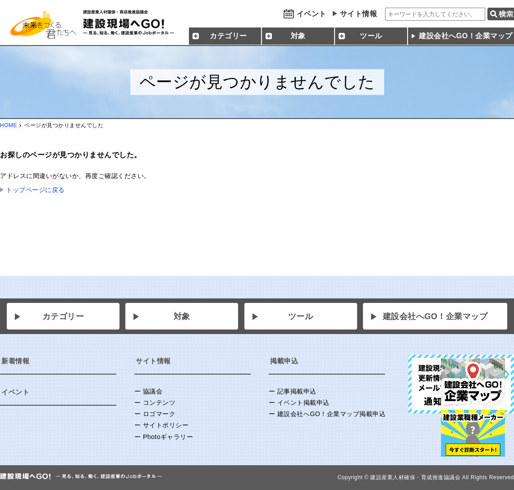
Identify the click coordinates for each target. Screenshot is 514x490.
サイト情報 (358, 14)
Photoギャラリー (168, 436)
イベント (311, 14)
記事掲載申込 (297, 391)
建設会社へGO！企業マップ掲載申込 (331, 413)
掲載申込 (284, 361)
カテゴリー (63, 316)
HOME (8, 125)
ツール (300, 316)
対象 (182, 316)
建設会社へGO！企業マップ (435, 316)
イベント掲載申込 (303, 402)
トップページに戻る (35, 189)
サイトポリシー (166, 425)
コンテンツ (159, 402)
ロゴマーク (159, 413)
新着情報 (15, 361)
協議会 (153, 391)
